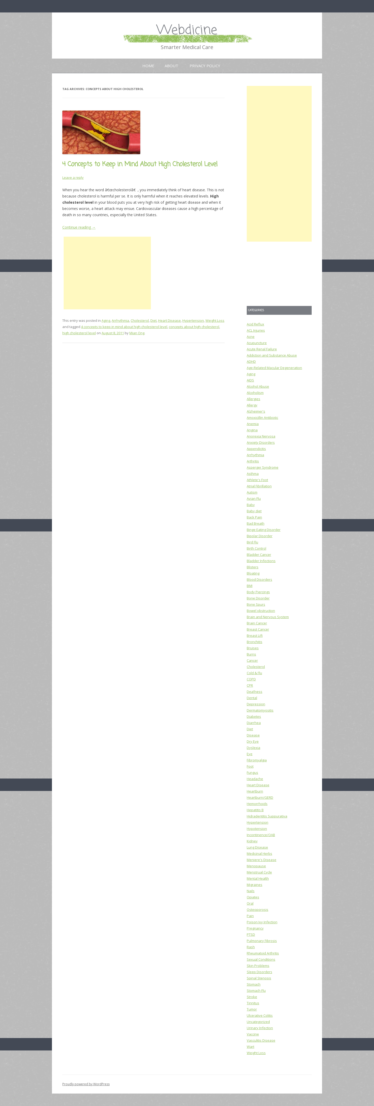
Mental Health (258, 878)
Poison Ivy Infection (262, 922)
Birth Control (256, 548)
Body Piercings (258, 592)
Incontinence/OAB (261, 834)
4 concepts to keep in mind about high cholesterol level (124, 326)
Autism (252, 492)
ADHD (251, 361)
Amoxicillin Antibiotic (262, 417)
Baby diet (254, 511)
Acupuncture (257, 342)
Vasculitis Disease (261, 1040)
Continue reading (79, 227)
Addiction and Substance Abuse (272, 355)
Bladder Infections (261, 560)
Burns (251, 654)
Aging (106, 320)
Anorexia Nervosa (261, 436)
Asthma (253, 473)
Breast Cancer (258, 629)
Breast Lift (255, 635)
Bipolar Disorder (259, 536)
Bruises (253, 648)
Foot (250, 766)
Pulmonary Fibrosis (262, 940)
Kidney (252, 841)
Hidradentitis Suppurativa (267, 816)
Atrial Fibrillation (259, 486)
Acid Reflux (255, 324)
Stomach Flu (256, 990)
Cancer (252, 660)
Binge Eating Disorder (263, 529)
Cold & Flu (254, 673)
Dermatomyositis (260, 710)
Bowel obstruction (261, 610)
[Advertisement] (107, 273)
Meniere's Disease (261, 859)
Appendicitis (256, 448)
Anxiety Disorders (261, 442)
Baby (251, 504)
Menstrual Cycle (259, 872)
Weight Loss (214, 320)
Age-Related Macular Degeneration (274, 367)
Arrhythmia (120, 320)
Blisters (252, 567)
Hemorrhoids (257, 803)
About (171, 65)
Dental (252, 697)
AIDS (250, 380)
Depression (256, 704)
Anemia (253, 423)
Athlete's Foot (257, 479)
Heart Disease (169, 320)
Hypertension (193, 320)
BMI (249, 585)
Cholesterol (140, 320)
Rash (251, 947)
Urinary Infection (260, 1028)
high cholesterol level (79, 333)
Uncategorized (258, 1021)
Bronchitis (254, 641)
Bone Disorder (258, 598)
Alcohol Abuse (258, 386)
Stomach (254, 984)
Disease (253, 735)
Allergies (253, 399)
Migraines (254, 884)
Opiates (253, 897)
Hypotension (257, 828)
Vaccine (253, 1034)
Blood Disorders (259, 579)
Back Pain (254, 517)
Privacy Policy (205, 65)
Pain (250, 915)
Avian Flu (254, 498)
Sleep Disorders (259, 972)
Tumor (252, 1009)
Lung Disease (257, 847)
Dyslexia (253, 747)
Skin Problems (258, 965)
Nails (251, 891)
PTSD (251, 934)
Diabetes (254, 716)
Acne (251, 336)
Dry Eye (253, 741)
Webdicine (187, 30)
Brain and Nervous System (268, 617)
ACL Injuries (256, 330)
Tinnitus (253, 1003)
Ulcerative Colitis (260, 1015)
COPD (251, 679)
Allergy (252, 405)
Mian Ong (136, 333)
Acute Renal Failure (262, 349)
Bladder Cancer (259, 554)
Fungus (252, 772)
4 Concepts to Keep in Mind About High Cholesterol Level (139, 164)
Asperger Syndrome (262, 467)
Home (148, 65)
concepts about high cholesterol (194, 326)
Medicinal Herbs (259, 853)
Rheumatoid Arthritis (263, 953)
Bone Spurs (256, 604)
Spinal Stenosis (259, 978)
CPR (250, 685)
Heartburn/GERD (260, 797)
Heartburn (255, 791)
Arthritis (253, 461)
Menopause (256, 866)
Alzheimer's (256, 411)
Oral (250, 903)
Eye (249, 754)
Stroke (252, 996)
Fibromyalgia (257, 760)
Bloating (253, 573)
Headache (255, 778)
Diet (153, 320)
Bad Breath (255, 523)
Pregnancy (255, 928)
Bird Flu (252, 542)
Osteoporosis (257, 909)
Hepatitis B (255, 810)
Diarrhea (254, 722)
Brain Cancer (257, 623)
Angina (252, 430)
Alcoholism (255, 392)
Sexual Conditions (261, 959)
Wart (250, 1046)
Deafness (254, 691)
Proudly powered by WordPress (86, 1084)
